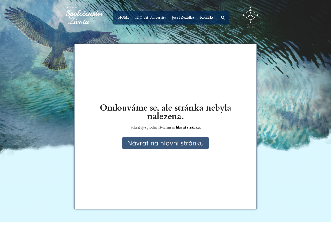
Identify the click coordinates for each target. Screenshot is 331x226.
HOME (123, 17)
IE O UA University (150, 17)
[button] (223, 17)
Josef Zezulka (183, 17)
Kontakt (206, 17)
